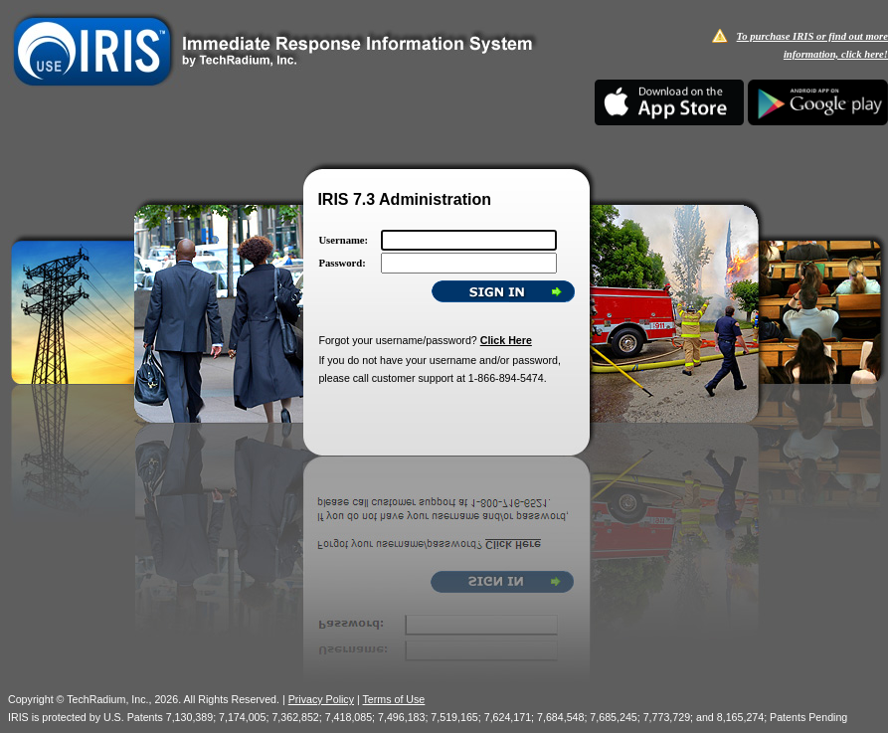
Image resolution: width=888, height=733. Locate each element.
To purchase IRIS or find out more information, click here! (812, 45)
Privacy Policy (321, 699)
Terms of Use (394, 699)
